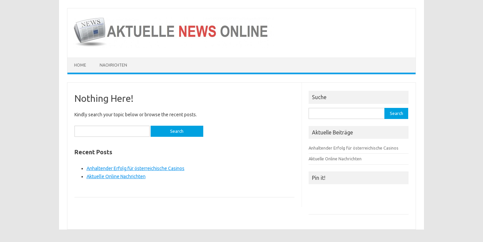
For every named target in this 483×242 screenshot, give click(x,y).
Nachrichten (113, 65)
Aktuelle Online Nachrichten (116, 176)
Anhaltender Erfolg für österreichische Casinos (135, 168)
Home (80, 65)
